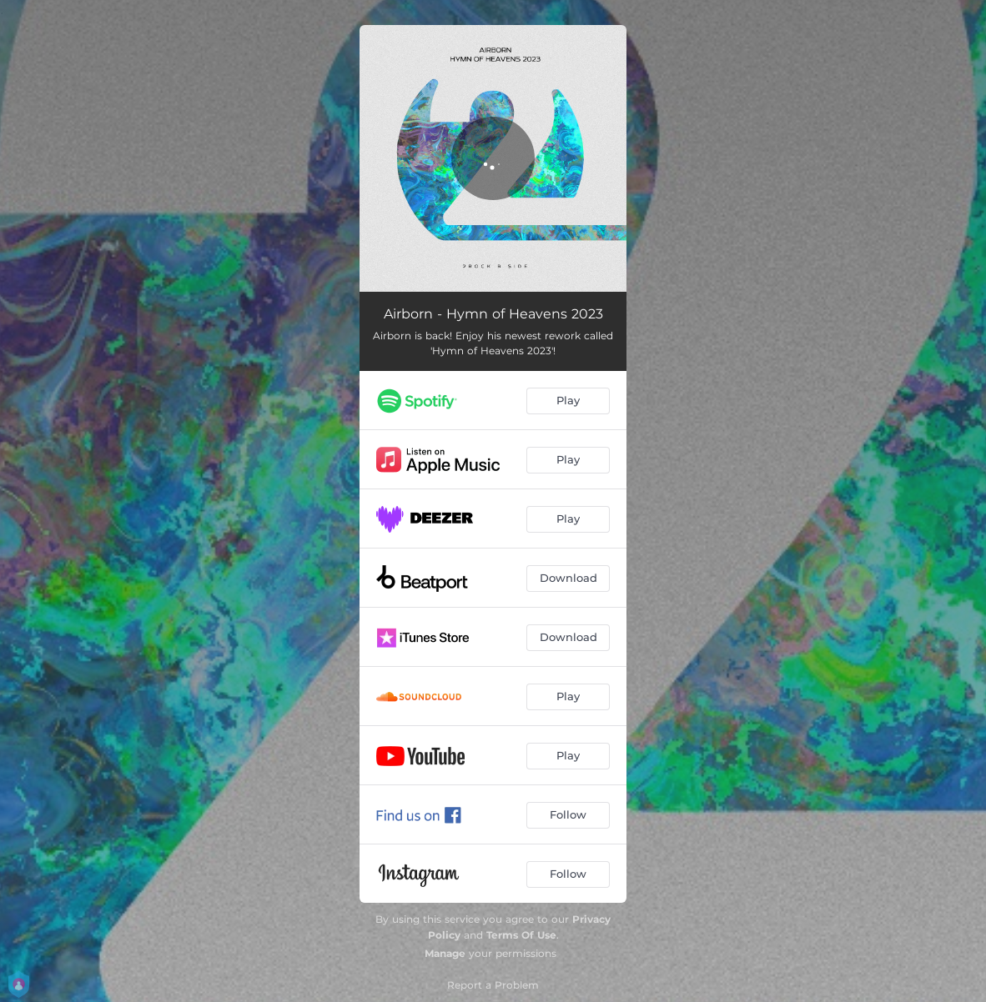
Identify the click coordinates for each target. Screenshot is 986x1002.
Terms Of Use (521, 935)
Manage (445, 953)
